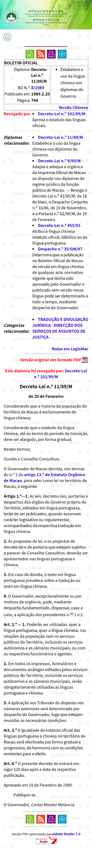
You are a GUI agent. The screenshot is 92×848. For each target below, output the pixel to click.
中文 (81, 6)
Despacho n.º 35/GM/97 (60, 249)
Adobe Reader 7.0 (66, 834)
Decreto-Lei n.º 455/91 (59, 225)
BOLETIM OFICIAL (21, 63)
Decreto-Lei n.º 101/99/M (61, 114)
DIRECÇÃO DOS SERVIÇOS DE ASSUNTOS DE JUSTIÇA (59, 331)
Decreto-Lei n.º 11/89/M (60, 137)
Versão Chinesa (73, 107)
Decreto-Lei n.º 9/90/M (59, 161)
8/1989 (37, 87)
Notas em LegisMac (70, 349)
